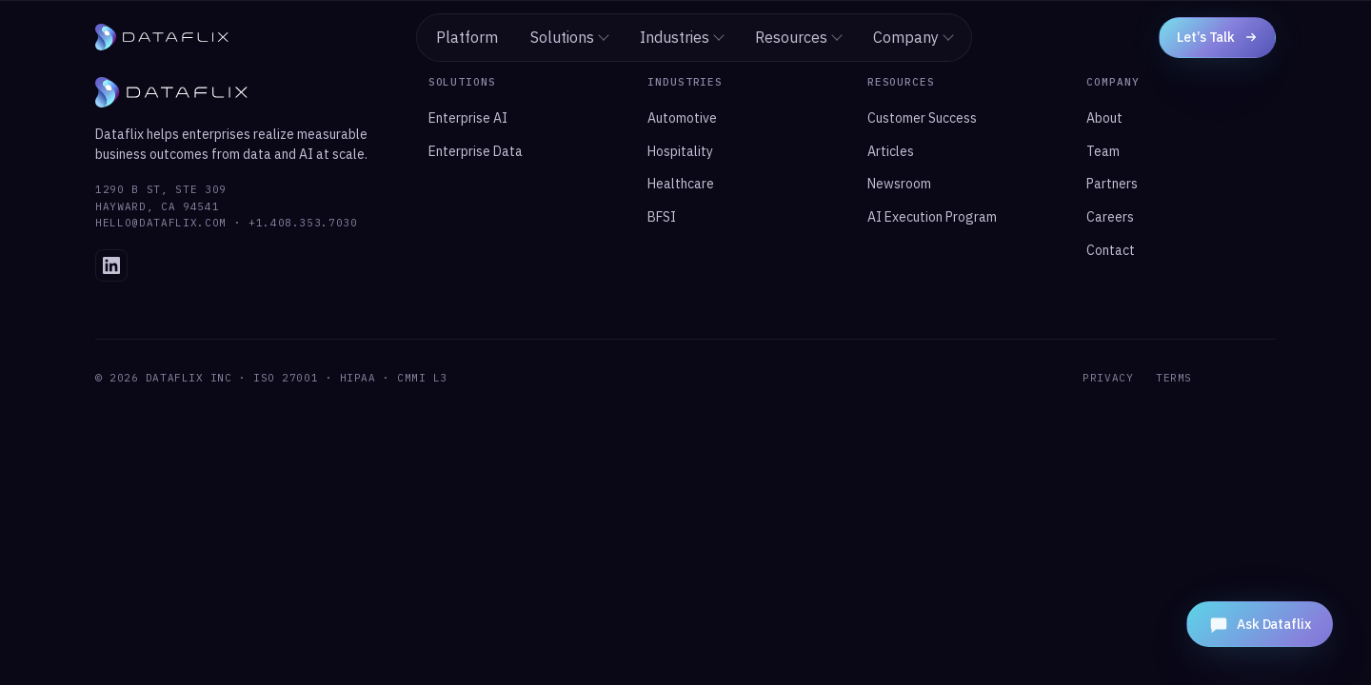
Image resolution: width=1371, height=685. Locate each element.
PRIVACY (1108, 377)
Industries (682, 37)
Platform (467, 37)
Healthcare (680, 183)
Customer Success (922, 118)
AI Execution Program (932, 216)
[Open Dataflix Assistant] (1259, 624)
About (1104, 118)
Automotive (682, 118)
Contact (1110, 250)
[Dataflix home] (161, 37)
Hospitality (680, 151)
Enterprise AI (467, 118)
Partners (1112, 183)
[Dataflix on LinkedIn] (111, 265)
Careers (1110, 216)
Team (1103, 151)
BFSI (661, 216)
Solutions (569, 37)
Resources (799, 37)
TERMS (1174, 377)
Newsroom (899, 183)
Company (913, 37)
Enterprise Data (475, 151)
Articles (890, 151)
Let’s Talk (1217, 37)
